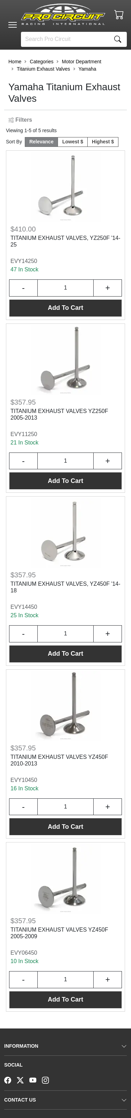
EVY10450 (23, 780)
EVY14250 (23, 261)
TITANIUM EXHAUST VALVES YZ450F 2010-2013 (59, 760)
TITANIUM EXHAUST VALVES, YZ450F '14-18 (65, 587)
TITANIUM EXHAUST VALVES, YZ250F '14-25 (65, 241)
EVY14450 (23, 607)
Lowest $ (72, 141)
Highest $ (103, 141)
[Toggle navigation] (12, 24)
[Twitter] (23, 1079)
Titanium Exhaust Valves (43, 69)
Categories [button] (41, 61)
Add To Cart (65, 307)
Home (14, 61)
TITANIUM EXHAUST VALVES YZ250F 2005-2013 (59, 414)
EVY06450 (23, 953)
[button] (12, 24)
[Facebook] (10, 1079)
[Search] (65, 39)
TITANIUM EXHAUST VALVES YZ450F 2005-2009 (59, 933)
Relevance (41, 141)
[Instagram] (48, 1079)
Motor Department (81, 61)
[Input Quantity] (65, 288)
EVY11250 (23, 434)
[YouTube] (35, 1079)
